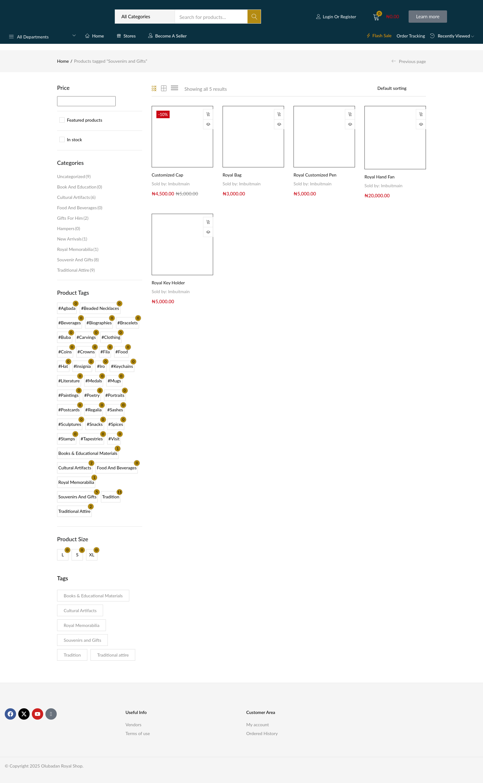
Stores (126, 35)
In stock (74, 139)
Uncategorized (73, 176)
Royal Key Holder (168, 282)
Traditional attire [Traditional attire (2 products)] (113, 655)
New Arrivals (72, 239)
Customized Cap (167, 174)
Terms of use (137, 733)
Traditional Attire (76, 270)
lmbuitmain (179, 183)
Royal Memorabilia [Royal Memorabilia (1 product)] (81, 625)
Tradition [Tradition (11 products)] (72, 655)
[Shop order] (401, 88)
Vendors (133, 724)
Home (94, 35)
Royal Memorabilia (77, 249)
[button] (386, 17)
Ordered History (262, 733)
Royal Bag (232, 174)
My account (257, 724)
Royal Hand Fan (379, 176)
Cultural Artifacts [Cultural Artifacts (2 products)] (80, 610)
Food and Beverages (79, 207)
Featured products (84, 120)
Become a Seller (167, 35)
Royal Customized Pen (315, 174)
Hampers (68, 228)
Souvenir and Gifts (78, 259)
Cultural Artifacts (76, 197)
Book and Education (79, 187)
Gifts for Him (72, 218)
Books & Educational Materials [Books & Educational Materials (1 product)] (93, 595)
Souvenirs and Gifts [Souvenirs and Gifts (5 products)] (82, 640)
